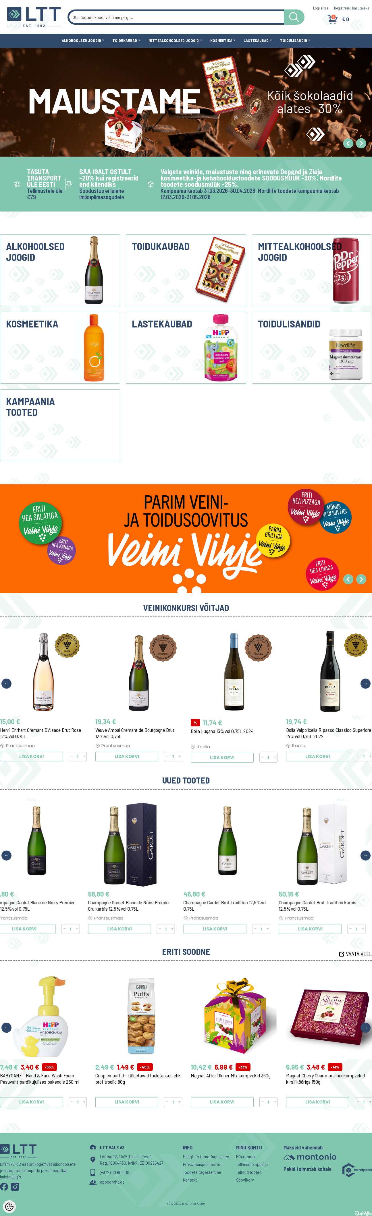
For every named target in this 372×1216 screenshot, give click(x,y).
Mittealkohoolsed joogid (174, 40)
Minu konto (245, 1156)
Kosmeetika (221, 40)
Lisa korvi (31, 758)
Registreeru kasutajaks (351, 8)
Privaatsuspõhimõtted (203, 1164)
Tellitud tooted (249, 1172)
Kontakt (190, 1179)
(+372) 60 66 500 (114, 1172)
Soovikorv (245, 1179)
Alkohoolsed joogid (81, 40)
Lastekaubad (256, 40)
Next (366, 683)
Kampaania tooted (30, 406)
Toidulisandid (293, 40)
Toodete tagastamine (202, 1172)
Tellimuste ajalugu (252, 1164)
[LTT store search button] (294, 17)
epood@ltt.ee (112, 1181)
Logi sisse (320, 8)
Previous (6, 683)
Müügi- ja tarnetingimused (206, 1156)
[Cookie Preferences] (9, 1206)
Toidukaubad (124, 40)
